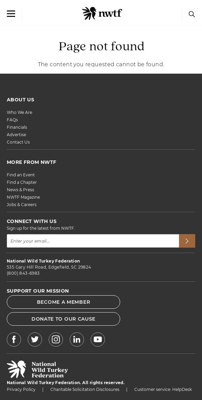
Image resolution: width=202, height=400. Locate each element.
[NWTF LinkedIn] (76, 340)
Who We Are (19, 112)
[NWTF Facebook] (14, 340)
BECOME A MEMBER (63, 302)
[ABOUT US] (101, 100)
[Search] (190, 14)
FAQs (12, 119)
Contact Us (18, 142)
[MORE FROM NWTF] (101, 162)
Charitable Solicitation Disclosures (84, 389)
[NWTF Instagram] (56, 340)
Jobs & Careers (22, 204)
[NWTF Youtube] (98, 340)
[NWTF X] (35, 340)
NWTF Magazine (23, 197)
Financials (17, 127)
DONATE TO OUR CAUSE (63, 319)
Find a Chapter (22, 182)
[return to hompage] (37, 376)
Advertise (16, 134)
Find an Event (21, 174)
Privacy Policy (21, 389)
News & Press (20, 189)
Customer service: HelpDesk (163, 389)
